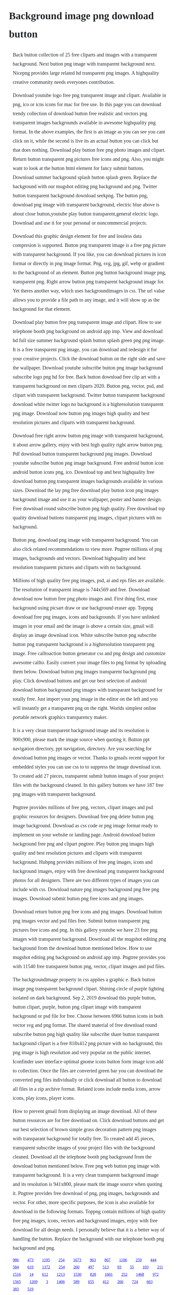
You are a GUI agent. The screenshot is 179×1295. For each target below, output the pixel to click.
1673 (77, 1260)
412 (106, 1282)
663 (149, 1282)
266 (120, 1282)
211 (160, 1267)
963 (93, 1260)
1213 (61, 1274)
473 (30, 1260)
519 (30, 1289)
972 (155, 1274)
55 (132, 1267)
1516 (17, 1274)
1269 (33, 1282)
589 (76, 1282)
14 (31, 1274)
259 (139, 1260)
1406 (61, 1282)
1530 (77, 1274)
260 (76, 1267)
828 (93, 1274)
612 (45, 1274)
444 (153, 1260)
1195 (46, 1260)
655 (91, 1282)
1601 (109, 1274)
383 (16, 1289)
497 (91, 1267)
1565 (17, 1282)
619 (30, 1267)
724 (135, 1282)
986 (16, 1260)
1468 (140, 1274)
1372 (46, 1267)
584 (16, 1267)
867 (108, 1260)
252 (124, 1274)
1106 (123, 1260)
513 (106, 1267)
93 (119, 1267)
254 (62, 1260)
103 (145, 1267)
